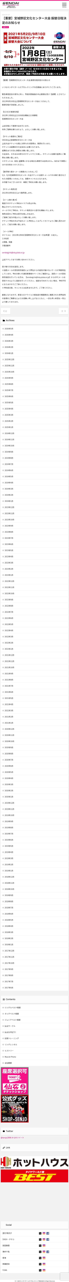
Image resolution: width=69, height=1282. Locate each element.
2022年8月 (8, 605)
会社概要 (7, 1063)
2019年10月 (8, 815)
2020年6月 (8, 766)
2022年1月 (8, 649)
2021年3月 (8, 710)
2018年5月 (8, 920)
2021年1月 (8, 723)
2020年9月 (8, 747)
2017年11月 (8, 957)
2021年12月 (8, 655)
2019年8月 (8, 827)
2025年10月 (8, 371)
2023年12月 (8, 507)
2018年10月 (8, 889)
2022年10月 (8, 593)
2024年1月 (8, 501)
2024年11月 (8, 439)
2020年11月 (8, 735)
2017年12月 (8, 950)
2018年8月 (8, 901)
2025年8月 (8, 384)
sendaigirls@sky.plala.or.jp (13, 252)
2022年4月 (8, 630)
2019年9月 (8, 821)
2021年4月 (8, 704)
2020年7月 (8, 759)
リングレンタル (10, 1044)
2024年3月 (8, 488)
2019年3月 (8, 858)
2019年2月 (8, 864)
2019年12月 (8, 803)
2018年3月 (8, 932)
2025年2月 (8, 421)
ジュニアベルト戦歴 (11, 1020)
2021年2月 (8, 716)
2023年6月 (8, 544)
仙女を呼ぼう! (9, 1032)
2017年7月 (8, 981)
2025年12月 (8, 359)
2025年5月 (8, 402)
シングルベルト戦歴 (12, 1007)
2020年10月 (8, 741)
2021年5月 (8, 698)
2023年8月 (8, 532)
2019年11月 (8, 809)
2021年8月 (8, 679)
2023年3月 (8, 562)
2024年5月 (8, 476)
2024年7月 (8, 464)
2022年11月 (8, 587)
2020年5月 (8, 772)
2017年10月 (8, 963)
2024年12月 (8, 433)
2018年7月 (8, 907)
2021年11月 (8, 661)
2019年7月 (8, 833)
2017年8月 (8, 975)
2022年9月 (8, 599)
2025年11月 (8, 365)
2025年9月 (8, 378)
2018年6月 (8, 913)
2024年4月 (8, 482)
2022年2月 (8, 642)
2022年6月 (8, 618)
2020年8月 (8, 753)
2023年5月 (8, 550)
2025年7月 (8, 390)
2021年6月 (8, 692)
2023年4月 (8, 556)
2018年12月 (8, 876)
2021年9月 (8, 673)
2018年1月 (8, 944)
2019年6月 (8, 840)
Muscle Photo (9, 1056)
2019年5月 (8, 846)
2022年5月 (8, 624)
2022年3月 (8, 636)
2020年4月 (8, 778)
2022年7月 (8, 612)
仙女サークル (9, 1026)
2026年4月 (8, 334)
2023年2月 (8, 569)
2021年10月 (8, 667)
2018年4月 (8, 926)
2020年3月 (8, 784)
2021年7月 (8, 686)
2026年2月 (8, 347)
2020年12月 (8, 729)
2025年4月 (8, 408)
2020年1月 (8, 796)
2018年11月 (8, 883)
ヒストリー (8, 1050)
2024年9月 (8, 452)
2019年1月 (8, 870)
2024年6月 (8, 470)
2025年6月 (8, 396)
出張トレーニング (11, 1038)
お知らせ (5, 27)
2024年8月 (8, 458)
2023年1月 (8, 575)
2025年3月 (8, 415)
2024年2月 (8, 495)
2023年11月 (8, 513)
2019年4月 (8, 852)
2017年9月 (8, 969)
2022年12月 (8, 581)
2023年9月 (8, 525)
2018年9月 (8, 895)
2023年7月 (8, 538)
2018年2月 (8, 938)
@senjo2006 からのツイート (12, 1137)
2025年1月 (8, 427)
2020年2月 (8, 790)
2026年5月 (8, 328)
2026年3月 (8, 341)
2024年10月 (8, 445)
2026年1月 (8, 353)
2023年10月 (8, 519)
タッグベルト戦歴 (11, 1013)
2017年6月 (8, 987)
